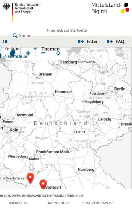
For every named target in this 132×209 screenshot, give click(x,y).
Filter (92, 41)
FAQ (120, 41)
